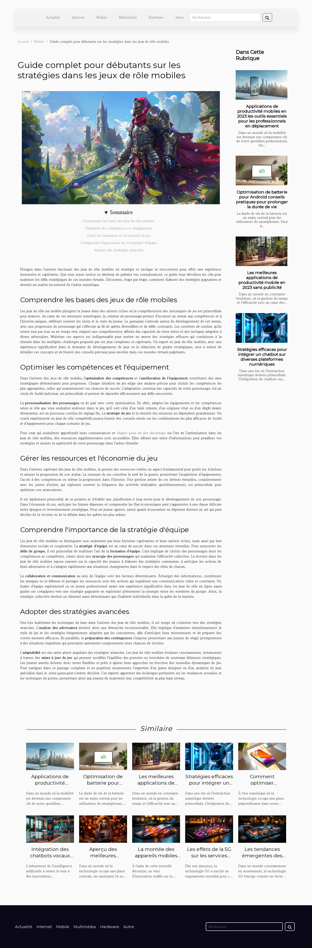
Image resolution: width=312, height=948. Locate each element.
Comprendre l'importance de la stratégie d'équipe (119, 242)
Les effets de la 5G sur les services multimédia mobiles (209, 858)
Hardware (156, 17)
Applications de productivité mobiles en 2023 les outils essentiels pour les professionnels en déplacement (262, 116)
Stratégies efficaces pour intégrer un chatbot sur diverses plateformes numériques (262, 357)
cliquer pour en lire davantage (141, 432)
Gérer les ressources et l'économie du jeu (118, 235)
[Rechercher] (225, 17)
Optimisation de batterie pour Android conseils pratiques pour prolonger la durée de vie (262, 199)
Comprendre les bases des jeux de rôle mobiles (119, 220)
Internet (78, 17)
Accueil (23, 41)
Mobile (101, 17)
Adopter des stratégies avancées (118, 250)
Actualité (53, 17)
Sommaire (121, 212)
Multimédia (128, 17)
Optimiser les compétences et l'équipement (118, 228)
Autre (179, 17)
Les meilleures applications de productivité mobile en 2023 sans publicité (261, 280)
